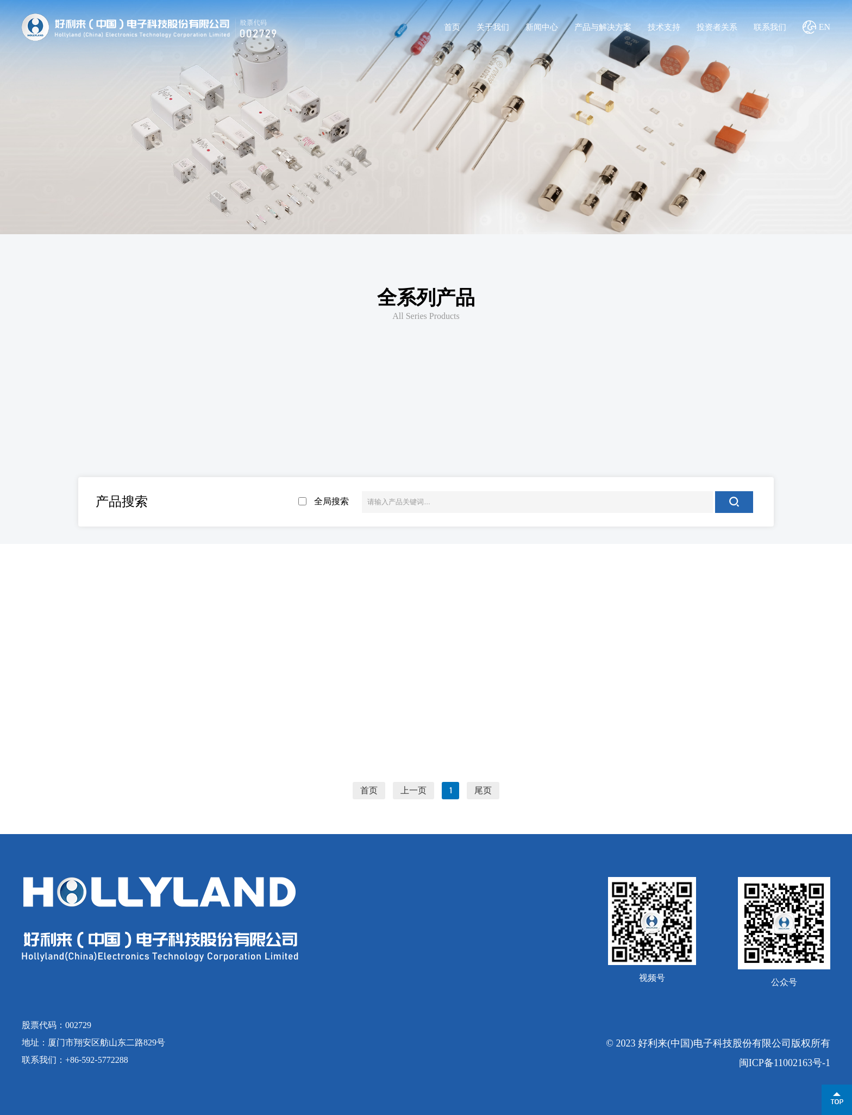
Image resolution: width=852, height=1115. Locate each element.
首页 (452, 27)
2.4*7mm (141, 465)
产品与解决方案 (602, 27)
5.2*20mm (558, 465)
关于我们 (493, 27)
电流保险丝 (252, 419)
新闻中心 (541, 27)
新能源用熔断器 (136, 419)
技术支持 (664, 27)
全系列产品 (426, 298)
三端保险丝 (600, 419)
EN (824, 27)
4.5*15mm (419, 465)
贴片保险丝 (368, 419)
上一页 (413, 790)
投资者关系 (717, 27)
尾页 (483, 790)
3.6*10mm (280, 465)
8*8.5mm (141, 496)
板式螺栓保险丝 (484, 419)
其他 (715, 419)
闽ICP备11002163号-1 (784, 1062)
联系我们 (770, 27)
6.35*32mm (697, 465)
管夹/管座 (280, 496)
